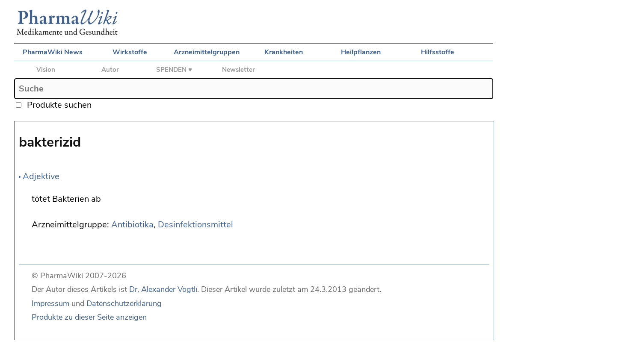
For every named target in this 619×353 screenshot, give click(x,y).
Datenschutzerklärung (124, 303)
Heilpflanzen (361, 52)
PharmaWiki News (53, 52)
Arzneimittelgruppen (207, 52)
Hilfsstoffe (437, 52)
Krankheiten (283, 52)
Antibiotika (132, 224)
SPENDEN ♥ (174, 69)
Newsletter (238, 69)
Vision (45, 69)
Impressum (50, 303)
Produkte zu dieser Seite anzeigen (89, 317)
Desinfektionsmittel (195, 224)
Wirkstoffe (130, 52)
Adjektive (41, 176)
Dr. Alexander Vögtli (163, 289)
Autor (110, 69)
